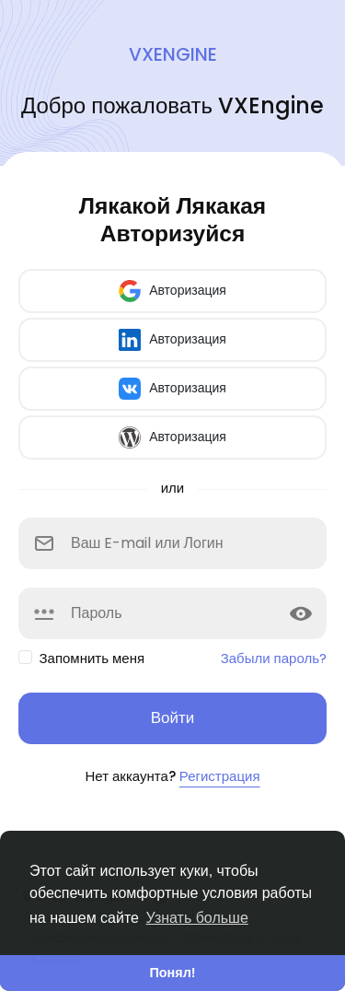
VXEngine (173, 54)
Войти (173, 717)
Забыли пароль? (274, 658)
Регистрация (219, 776)
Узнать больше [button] (197, 918)
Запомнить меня (92, 658)
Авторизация (172, 291)
